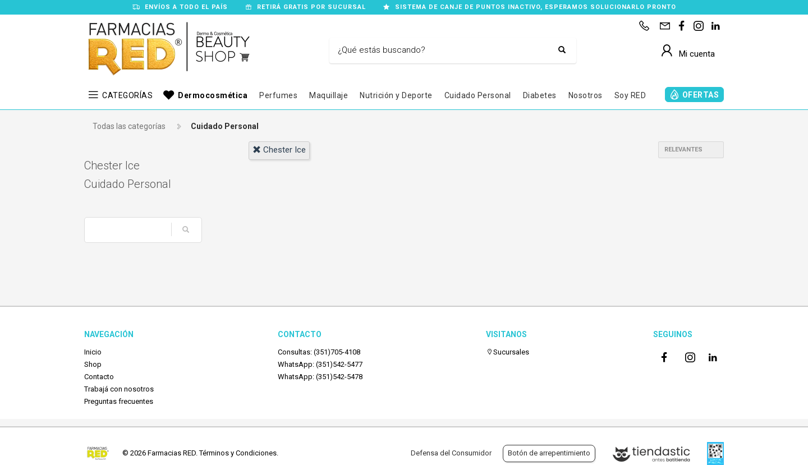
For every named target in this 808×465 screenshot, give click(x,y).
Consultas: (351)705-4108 (319, 352)
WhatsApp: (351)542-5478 (320, 376)
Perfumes (278, 95)
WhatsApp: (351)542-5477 (320, 364)
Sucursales (507, 352)
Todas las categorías (129, 126)
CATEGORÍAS (127, 95)
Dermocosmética (212, 95)
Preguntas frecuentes (118, 401)
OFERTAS (700, 94)
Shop (93, 364)
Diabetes (540, 95)
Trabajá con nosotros (119, 389)
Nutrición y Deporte (396, 95)
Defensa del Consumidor (451, 453)
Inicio (93, 352)
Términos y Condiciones (238, 453)
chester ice (279, 150)
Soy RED (630, 95)
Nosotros (585, 95)
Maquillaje (328, 95)
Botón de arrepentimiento (549, 453)
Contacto (99, 376)
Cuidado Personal (477, 95)
